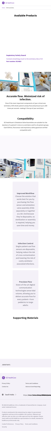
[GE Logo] (8, 3)
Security (4, 427)
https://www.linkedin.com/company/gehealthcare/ (34, 395)
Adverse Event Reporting (33, 386)
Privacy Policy (6, 383)
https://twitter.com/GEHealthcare (38, 395)
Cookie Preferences (8, 424)
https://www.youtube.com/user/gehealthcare (43, 395)
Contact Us (5, 386)
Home (3, 7)
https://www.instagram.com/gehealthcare (29, 395)
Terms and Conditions (32, 383)
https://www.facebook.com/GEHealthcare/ (24, 395)
